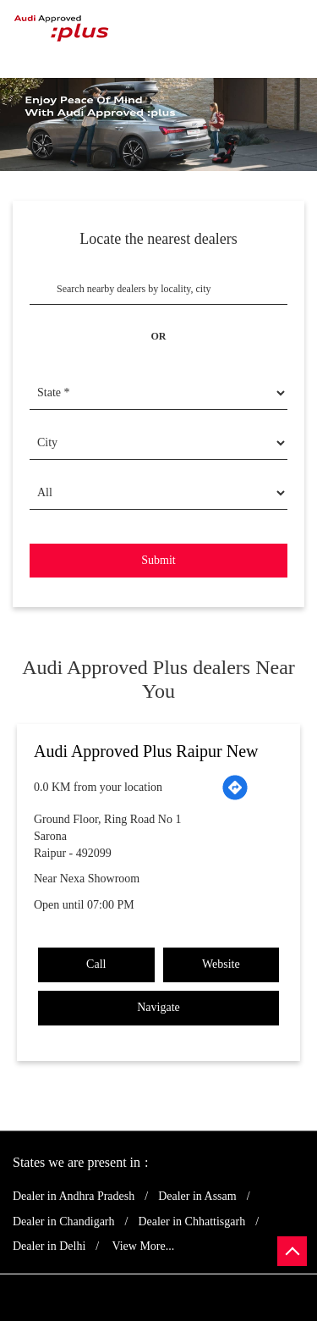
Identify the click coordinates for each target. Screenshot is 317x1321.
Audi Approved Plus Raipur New (146, 751)
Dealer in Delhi (49, 1246)
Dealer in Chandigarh (64, 1221)
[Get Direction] (235, 787)
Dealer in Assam (197, 1196)
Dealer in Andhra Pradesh (73, 1196)
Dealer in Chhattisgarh (191, 1221)
